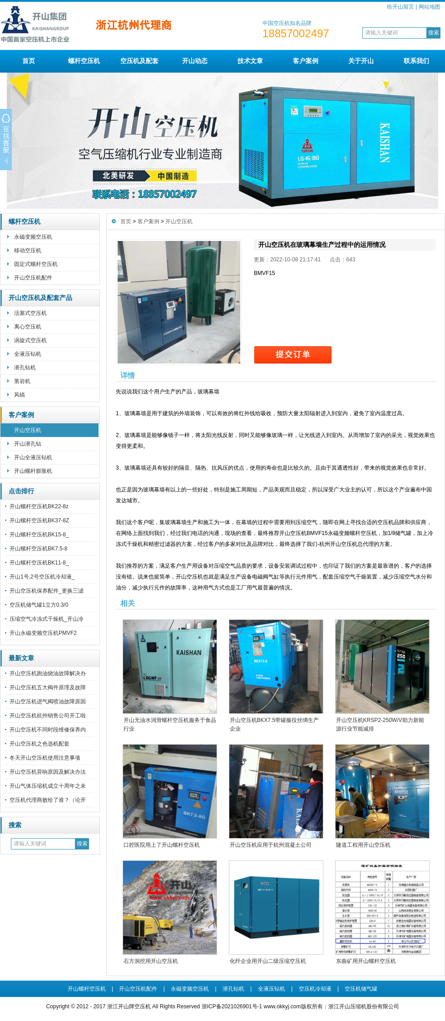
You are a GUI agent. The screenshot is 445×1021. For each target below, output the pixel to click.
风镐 (19, 395)
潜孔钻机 (25, 367)
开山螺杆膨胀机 (33, 471)
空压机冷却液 (315, 989)
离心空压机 (27, 327)
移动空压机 (27, 250)
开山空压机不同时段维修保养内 (48, 729)
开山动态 (195, 60)
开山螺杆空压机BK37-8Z (39, 520)
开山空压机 (27, 430)
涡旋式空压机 (30, 340)
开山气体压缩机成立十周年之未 (48, 786)
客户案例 (305, 60)
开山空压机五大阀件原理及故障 (48, 687)
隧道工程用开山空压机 (363, 845)
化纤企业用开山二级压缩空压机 (268, 961)
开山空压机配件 (33, 278)
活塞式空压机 (30, 313)
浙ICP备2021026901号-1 (233, 1006)
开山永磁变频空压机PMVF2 (43, 633)
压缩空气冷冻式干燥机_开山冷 (47, 619)
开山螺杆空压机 (87, 989)
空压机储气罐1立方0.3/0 (39, 605)
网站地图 (429, 7)
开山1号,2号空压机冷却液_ (42, 577)
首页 (28, 60)
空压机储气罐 (361, 989)
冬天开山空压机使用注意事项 (45, 758)
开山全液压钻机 (33, 457)
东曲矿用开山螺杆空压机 (366, 961)
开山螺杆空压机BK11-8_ (39, 563)
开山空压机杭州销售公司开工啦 (48, 715)
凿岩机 (22, 381)
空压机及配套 (139, 60)
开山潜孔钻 (27, 444)
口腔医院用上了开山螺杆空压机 (162, 845)
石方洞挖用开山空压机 (151, 961)
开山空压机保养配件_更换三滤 (47, 591)
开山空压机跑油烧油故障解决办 (48, 673)
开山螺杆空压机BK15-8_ (39, 534)
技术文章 (250, 60)
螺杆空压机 (84, 60)
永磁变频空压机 (33, 237)
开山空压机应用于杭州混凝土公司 (271, 845)
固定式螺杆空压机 (36, 264)
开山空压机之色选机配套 (39, 744)
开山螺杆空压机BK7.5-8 (38, 548)
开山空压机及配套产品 (40, 298)
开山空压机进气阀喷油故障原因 (48, 701)
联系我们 (416, 60)
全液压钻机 (27, 354)
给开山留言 (400, 7)
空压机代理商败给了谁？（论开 (48, 800)
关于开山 (361, 60)
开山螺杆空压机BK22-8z (39, 506)
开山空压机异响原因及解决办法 (48, 772)
